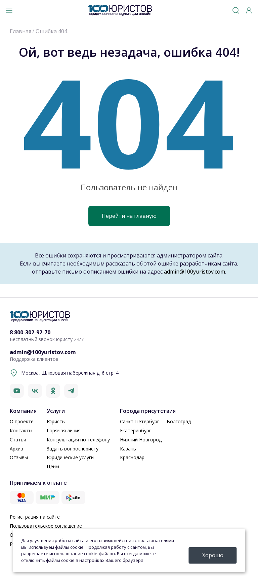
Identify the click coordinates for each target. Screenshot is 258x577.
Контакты (21, 430)
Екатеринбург (135, 430)
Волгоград (179, 421)
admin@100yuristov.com (194, 271)
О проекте (22, 421)
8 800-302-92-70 (30, 332)
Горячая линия (64, 430)
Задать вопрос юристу (72, 448)
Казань (128, 448)
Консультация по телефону (78, 439)
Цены (53, 466)
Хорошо (212, 555)
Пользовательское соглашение (46, 526)
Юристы (56, 421)
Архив (16, 448)
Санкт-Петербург (139, 421)
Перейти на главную (129, 216)
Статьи (18, 439)
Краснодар (132, 457)
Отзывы (19, 457)
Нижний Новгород (141, 439)
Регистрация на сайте (35, 517)
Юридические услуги (70, 457)
